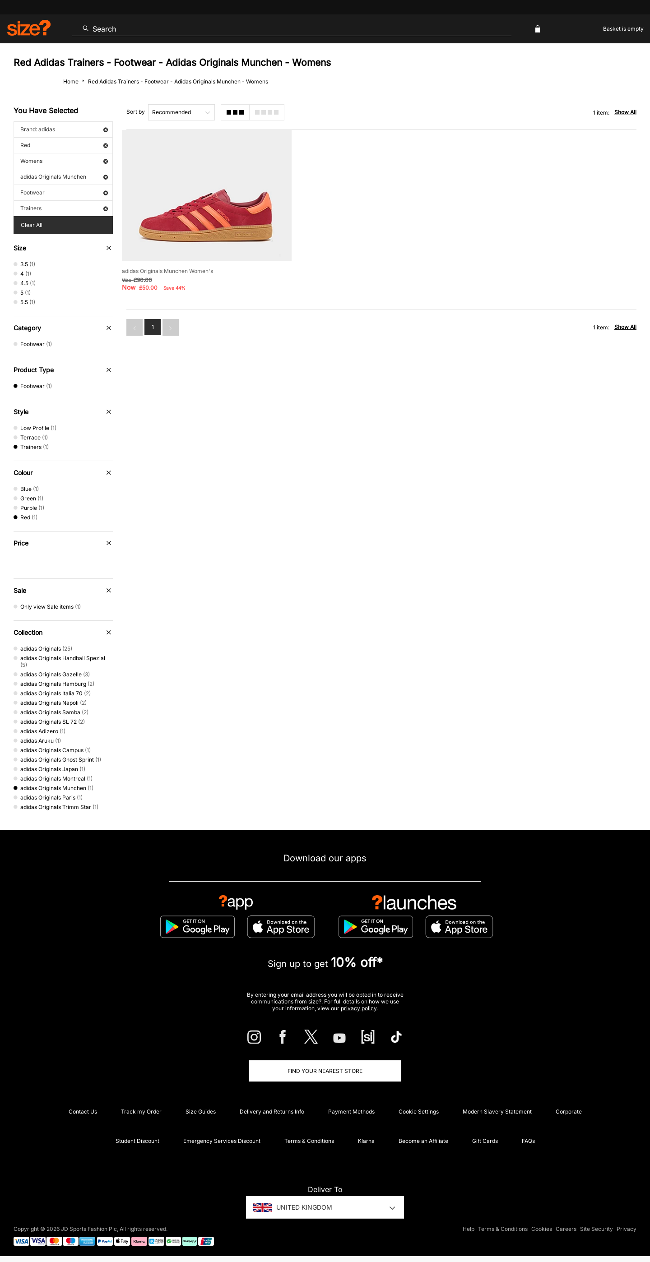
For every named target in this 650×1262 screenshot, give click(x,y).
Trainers (64, 208)
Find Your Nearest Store (325, 1071)
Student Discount (137, 1140)
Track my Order (141, 1111)
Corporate (569, 1111)
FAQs (528, 1140)
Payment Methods (351, 1111)
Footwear (64, 192)
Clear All (31, 225)
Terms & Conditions (309, 1140)
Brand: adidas (64, 129)
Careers (566, 1228)
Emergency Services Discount (221, 1140)
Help (468, 1228)
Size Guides (201, 1111)
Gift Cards (485, 1140)
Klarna (366, 1140)
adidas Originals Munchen (64, 176)
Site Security (596, 1228)
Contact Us (83, 1111)
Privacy (626, 1228)
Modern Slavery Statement (497, 1111)
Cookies (541, 1228)
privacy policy (358, 1008)
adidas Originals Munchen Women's (167, 271)
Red (64, 145)
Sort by (135, 111)
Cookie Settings (419, 1111)
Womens (64, 160)
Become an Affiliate (423, 1140)
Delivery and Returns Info (272, 1111)
